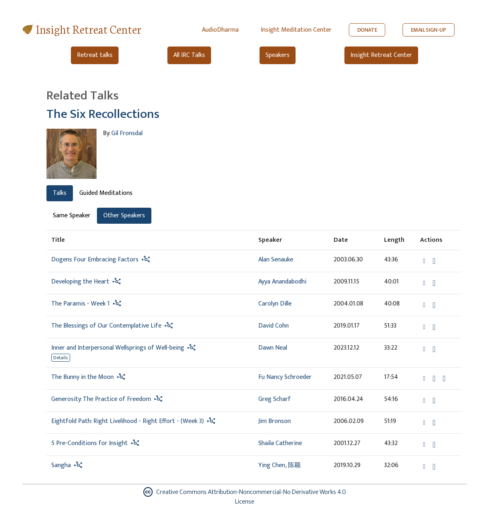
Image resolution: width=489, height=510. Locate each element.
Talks (59, 193)
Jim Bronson (274, 421)
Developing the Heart (80, 281)
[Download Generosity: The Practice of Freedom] (434, 401)
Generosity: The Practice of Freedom (101, 399)
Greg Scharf (274, 399)
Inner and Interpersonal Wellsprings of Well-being (118, 347)
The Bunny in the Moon (82, 377)
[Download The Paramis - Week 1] (434, 305)
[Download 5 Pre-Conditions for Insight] (434, 445)
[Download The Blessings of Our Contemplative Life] (434, 327)
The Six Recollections (102, 114)
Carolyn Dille (275, 303)
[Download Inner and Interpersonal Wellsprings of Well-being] (434, 349)
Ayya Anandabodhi (282, 281)
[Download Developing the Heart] (434, 283)
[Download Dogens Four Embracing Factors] (434, 261)
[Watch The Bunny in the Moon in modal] (444, 378)
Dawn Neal (272, 347)
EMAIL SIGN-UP (428, 29)
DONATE (367, 29)
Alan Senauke (275, 259)
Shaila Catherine (280, 443)
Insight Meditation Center (296, 29)
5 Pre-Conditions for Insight (89, 443)
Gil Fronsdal (127, 133)
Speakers (278, 55)
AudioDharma (220, 29)
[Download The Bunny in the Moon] (434, 378)
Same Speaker (72, 215)
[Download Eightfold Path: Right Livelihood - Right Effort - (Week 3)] (434, 423)
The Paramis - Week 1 (80, 303)
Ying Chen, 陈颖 (279, 465)
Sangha (61, 465)
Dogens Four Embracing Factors (95, 259)
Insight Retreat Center (88, 28)
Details (60, 358)
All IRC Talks (189, 55)
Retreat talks (95, 55)
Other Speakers (124, 215)
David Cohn (273, 325)
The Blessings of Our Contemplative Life (106, 325)
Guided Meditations (106, 193)
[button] (425, 260)
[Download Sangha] (434, 467)
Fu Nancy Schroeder (285, 377)
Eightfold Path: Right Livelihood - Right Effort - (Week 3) (127, 421)
